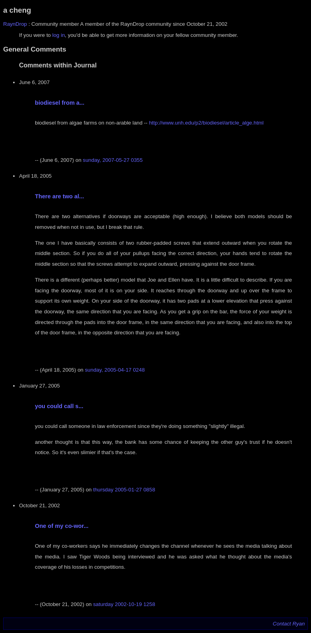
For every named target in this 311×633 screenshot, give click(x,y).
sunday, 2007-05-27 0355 (113, 160)
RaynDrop (15, 24)
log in (58, 35)
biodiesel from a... (59, 103)
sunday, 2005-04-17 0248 (115, 370)
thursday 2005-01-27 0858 (124, 490)
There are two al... (59, 196)
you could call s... (59, 406)
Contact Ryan (289, 624)
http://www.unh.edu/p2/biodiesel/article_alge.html (206, 123)
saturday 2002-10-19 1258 (124, 604)
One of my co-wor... (61, 526)
